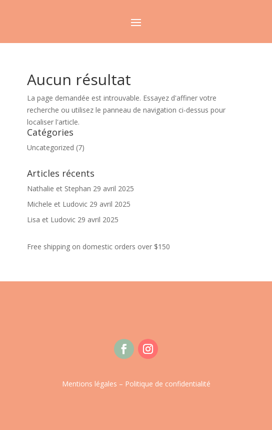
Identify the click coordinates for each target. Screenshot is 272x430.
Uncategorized (50, 147)
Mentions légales (89, 383)
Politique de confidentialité (167, 383)
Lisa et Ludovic (51, 219)
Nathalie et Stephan (59, 188)
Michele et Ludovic (57, 204)
